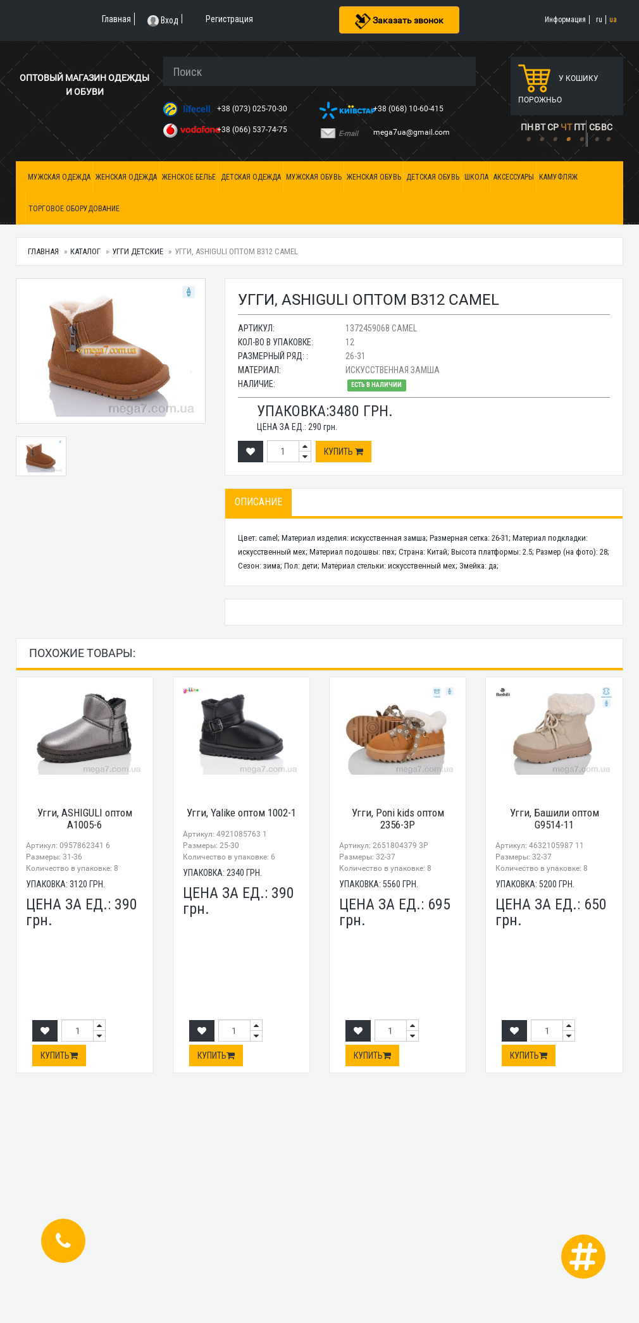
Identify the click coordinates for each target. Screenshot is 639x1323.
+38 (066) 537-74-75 (253, 129)
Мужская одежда (59, 177)
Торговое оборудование (74, 208)
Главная (43, 251)
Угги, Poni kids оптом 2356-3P (398, 818)
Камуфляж (558, 177)
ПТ (579, 127)
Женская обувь (374, 177)
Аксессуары (513, 177)
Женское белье (189, 177)
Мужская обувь (314, 177)
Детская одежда (251, 177)
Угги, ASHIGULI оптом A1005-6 (84, 818)
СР (553, 127)
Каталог (85, 251)
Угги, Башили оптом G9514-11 (554, 818)
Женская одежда (126, 177)
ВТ (540, 127)
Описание (258, 502)
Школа (476, 177)
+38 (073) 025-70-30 (253, 108)
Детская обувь (432, 177)
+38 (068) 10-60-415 (409, 108)
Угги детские (137, 251)
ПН (527, 127)
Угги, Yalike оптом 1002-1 (241, 812)
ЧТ (566, 127)
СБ (594, 127)
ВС (606, 127)
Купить (343, 451)
